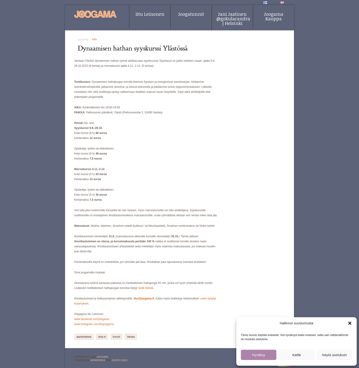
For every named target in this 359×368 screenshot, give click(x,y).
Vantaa (131, 336)
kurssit (116, 336)
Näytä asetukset (334, 355)
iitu (94, 39)
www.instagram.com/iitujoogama (94, 324)
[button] (350, 323)
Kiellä (296, 355)
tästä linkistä (145, 288)
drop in (102, 336)
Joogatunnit (191, 14)
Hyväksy (258, 355)
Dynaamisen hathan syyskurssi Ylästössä (133, 48)
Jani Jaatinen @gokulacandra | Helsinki (233, 18)
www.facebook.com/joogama (91, 319)
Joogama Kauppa (273, 16)
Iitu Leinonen (150, 14)
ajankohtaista (83, 336)
